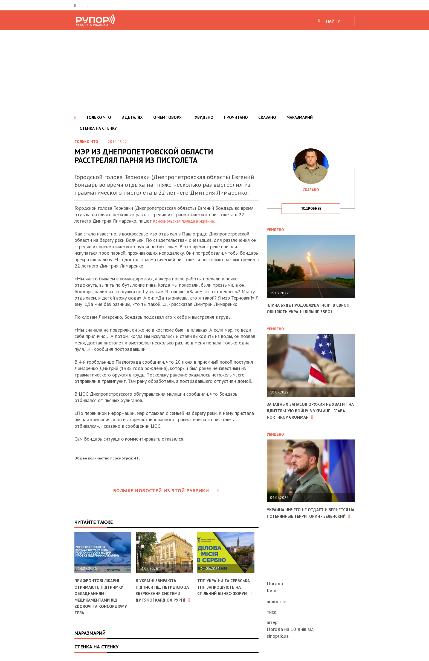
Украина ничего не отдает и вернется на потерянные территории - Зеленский (302, 528)
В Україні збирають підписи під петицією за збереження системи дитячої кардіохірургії (163, 593)
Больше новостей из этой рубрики (166, 490)
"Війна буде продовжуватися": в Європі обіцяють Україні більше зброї (307, 311)
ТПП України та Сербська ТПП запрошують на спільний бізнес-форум (218, 593)
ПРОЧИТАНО (236, 117)
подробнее (310, 208)
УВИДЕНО (204, 117)
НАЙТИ (333, 21)
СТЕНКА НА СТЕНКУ (98, 128)
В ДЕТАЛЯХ (132, 117)
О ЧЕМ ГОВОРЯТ (168, 117)
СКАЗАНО (267, 117)
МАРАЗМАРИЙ (299, 117)
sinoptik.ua (278, 636)
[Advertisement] (214, 71)
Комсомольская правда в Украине (189, 221)
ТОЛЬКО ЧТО (98, 117)
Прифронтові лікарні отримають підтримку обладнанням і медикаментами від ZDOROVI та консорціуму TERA (102, 596)
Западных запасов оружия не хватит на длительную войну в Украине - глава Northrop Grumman (307, 420)
